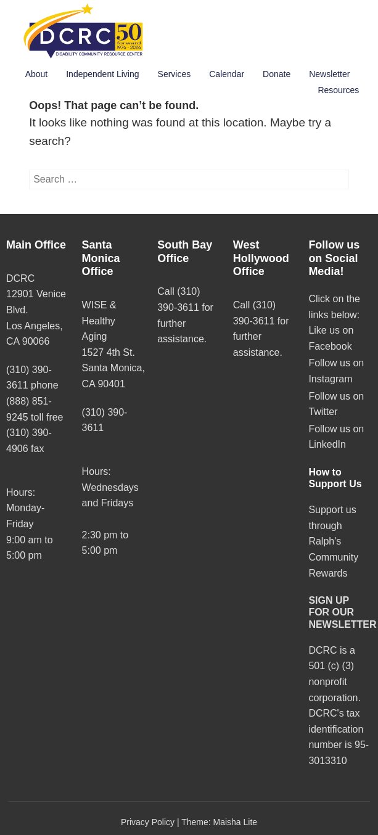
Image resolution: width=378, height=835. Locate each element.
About (36, 74)
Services (174, 74)
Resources (338, 90)
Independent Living (102, 74)
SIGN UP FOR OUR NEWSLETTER (342, 612)
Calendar (226, 74)
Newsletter (329, 74)
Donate (276, 74)
